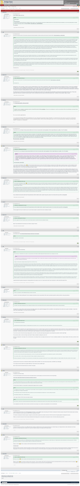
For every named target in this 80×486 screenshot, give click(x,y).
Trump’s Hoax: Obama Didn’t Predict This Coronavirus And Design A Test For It (24, 377)
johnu (3, 370)
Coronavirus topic (15, 445)
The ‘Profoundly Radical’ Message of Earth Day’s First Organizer (29, 233)
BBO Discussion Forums (4, 6)
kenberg (4, 100)
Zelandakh (4, 453)
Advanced (79, 5)
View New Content (75, 6)
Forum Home (6, 484)
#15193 (78, 300)
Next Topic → (77, 471)
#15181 (78, 12)
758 (9, 8)
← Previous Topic (68, 471)
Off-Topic (9, 6)
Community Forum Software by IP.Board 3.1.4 (73, 484)
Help (77, 3)
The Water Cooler (13, 6)
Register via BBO (67, 3)
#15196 (78, 370)
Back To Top (2, 484)
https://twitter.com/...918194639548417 (37, 23)
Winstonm (4, 12)
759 (11, 8)
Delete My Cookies (10, 484)
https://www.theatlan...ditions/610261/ (19, 162)
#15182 (78, 32)
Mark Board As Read (16, 484)
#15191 (78, 246)
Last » (20, 8)
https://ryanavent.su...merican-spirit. (59, 35)
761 (15, 8)
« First (6, 8)
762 (16, 8)
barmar (3, 287)
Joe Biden (43, 109)
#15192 (78, 287)
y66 (3, 32)
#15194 (78, 317)
